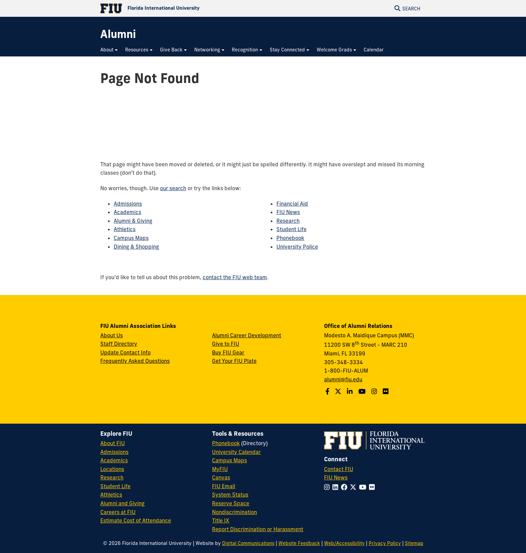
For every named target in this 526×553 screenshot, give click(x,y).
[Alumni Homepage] (118, 34)
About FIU (112, 443)
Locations (112, 469)
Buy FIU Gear (228, 352)
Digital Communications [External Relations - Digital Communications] (248, 543)
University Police (297, 246)
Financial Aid (292, 203)
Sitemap (414, 543)
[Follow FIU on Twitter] (354, 487)
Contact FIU (338, 469)
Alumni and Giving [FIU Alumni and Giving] (122, 503)
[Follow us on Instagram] (375, 391)
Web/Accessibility (344, 543)
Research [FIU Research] (111, 477)
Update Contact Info (125, 352)
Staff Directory (118, 343)
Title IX (220, 520)
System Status (230, 494)
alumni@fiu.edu (343, 379)
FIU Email (223, 486)
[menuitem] (109, 49)
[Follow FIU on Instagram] (328, 487)
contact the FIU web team (235, 277)
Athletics (125, 229)
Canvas (221, 477)
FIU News (288, 212)
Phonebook (290, 238)
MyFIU (220, 469)
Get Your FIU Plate (234, 360)
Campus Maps (131, 238)
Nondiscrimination (234, 512)
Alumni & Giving (133, 220)
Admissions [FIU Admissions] (114, 452)
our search (173, 188)
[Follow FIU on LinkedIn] (336, 487)
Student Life (291, 229)
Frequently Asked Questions (135, 360)
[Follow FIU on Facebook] (345, 487)
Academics (127, 212)
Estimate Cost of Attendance (135, 520)
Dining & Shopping (136, 246)
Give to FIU (225, 343)
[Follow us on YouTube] (363, 391)
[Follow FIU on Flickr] (373, 487)
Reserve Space (230, 503)
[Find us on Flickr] (386, 391)
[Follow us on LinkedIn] (351, 391)
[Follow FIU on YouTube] (364, 487)
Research (288, 220)
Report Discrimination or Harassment (257, 529)
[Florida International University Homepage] (181, 8)
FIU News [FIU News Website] (336, 477)
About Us (111, 335)
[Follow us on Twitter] (338, 391)
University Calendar (236, 452)
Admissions (128, 203)
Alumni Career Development (246, 335)
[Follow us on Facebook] (328, 391)
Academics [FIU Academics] (114, 460)
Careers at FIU (118, 512)
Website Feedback (299, 543)
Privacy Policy (385, 543)
